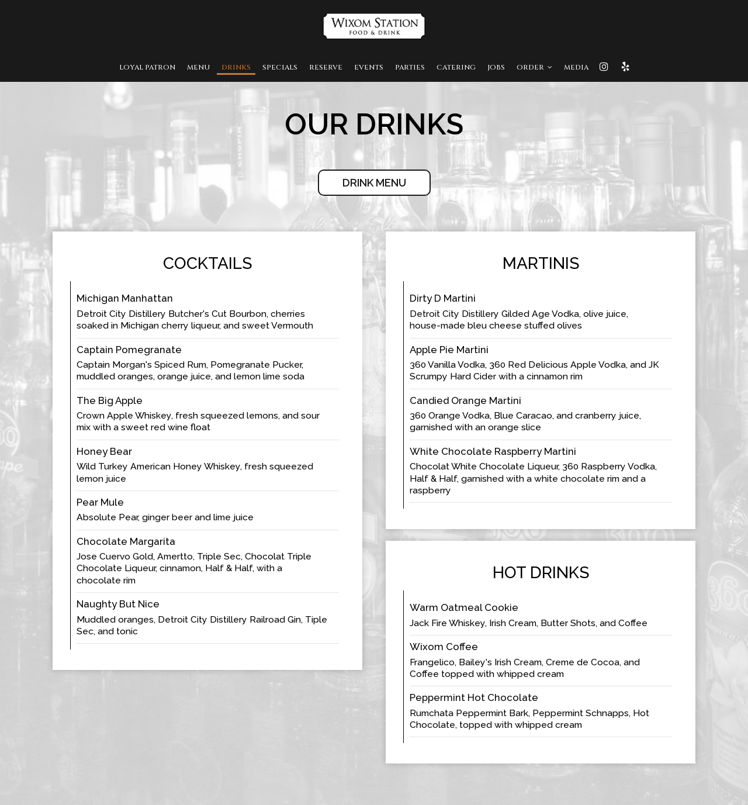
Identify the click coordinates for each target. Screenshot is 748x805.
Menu (198, 67)
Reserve (325, 67)
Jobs (496, 67)
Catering (456, 67)
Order (534, 67)
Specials (279, 67)
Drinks (236, 67)
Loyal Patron (147, 67)
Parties (410, 67)
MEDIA (576, 67)
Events (368, 67)
